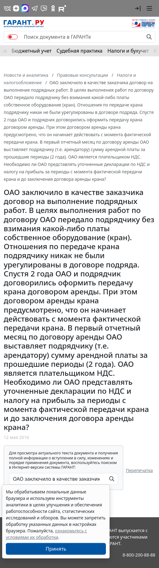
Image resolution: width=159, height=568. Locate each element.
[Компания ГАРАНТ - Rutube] (62, 8)
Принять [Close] (56, 548)
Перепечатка (139, 470)
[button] (138, 8)
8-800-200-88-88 (139, 555)
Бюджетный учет (31, 50)
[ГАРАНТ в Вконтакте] (7, 8)
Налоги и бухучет (128, 50)
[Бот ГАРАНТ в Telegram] (44, 8)
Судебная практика (79, 50)
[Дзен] (16, 8)
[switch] (13, 36)
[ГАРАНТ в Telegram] (34, 8)
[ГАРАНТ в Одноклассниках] (53, 8)
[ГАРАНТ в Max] (25, 8)
